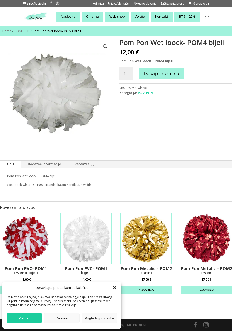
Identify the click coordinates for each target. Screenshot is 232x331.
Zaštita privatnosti (172, 3)
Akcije (140, 16)
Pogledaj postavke (99, 318)
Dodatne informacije (44, 164)
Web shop (117, 16)
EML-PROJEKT (136, 325)
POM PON (22, 31)
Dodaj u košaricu (161, 73)
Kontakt (161, 16)
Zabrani (62, 318)
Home (6, 31)
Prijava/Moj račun (119, 3)
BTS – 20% (187, 16)
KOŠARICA (146, 289)
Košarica (98, 3)
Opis (10, 164)
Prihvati (24, 318)
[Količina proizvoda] (126, 73)
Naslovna (68, 16)
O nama (92, 16)
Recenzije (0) (84, 164)
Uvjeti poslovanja (145, 3)
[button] (114, 287)
